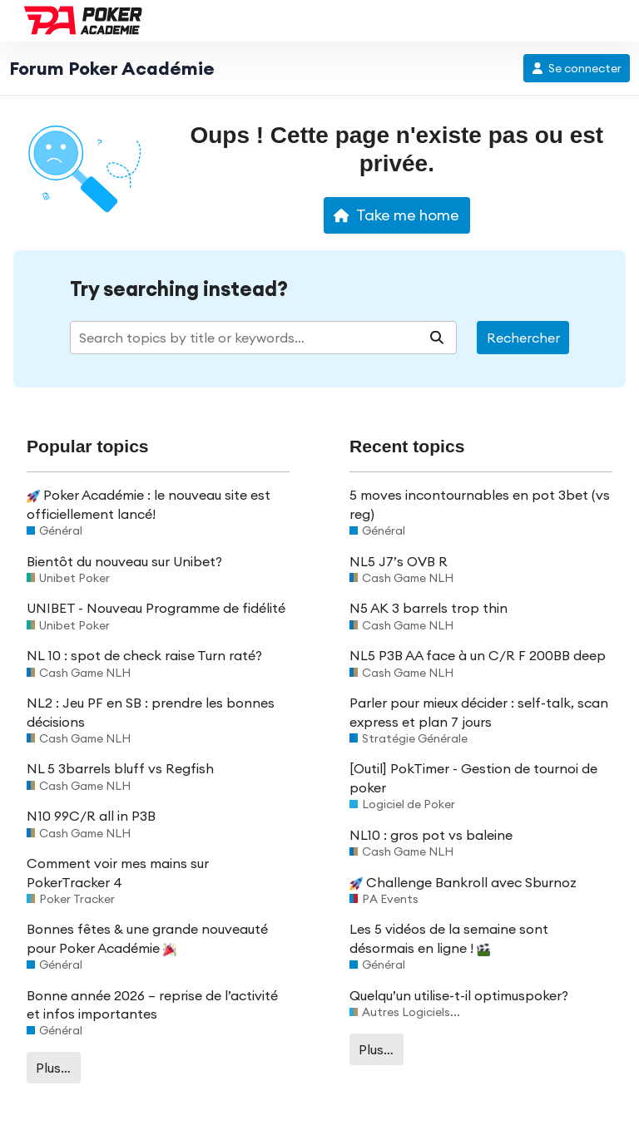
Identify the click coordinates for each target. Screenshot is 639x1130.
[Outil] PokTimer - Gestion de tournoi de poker (473, 777)
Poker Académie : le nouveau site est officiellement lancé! (148, 503)
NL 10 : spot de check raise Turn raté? (144, 655)
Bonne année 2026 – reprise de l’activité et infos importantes (152, 1004)
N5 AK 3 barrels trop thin (428, 608)
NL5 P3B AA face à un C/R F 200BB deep (477, 655)
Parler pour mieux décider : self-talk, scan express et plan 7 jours (478, 711)
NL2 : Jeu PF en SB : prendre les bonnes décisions (151, 711)
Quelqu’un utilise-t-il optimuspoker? (458, 995)
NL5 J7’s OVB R (398, 561)
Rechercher (523, 337)
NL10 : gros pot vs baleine (431, 835)
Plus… (53, 1067)
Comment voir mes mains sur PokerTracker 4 (118, 872)
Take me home (396, 215)
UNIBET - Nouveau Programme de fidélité (156, 608)
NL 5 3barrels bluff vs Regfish (120, 768)
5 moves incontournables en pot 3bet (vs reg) (479, 503)
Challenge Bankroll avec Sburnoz (463, 882)
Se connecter (577, 68)
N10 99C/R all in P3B (91, 815)
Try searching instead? (179, 289)
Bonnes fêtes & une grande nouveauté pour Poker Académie (147, 937)
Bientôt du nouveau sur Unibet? (124, 561)
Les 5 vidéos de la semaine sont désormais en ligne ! (448, 937)
